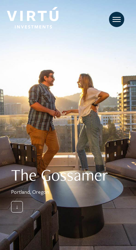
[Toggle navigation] (116, 19)
